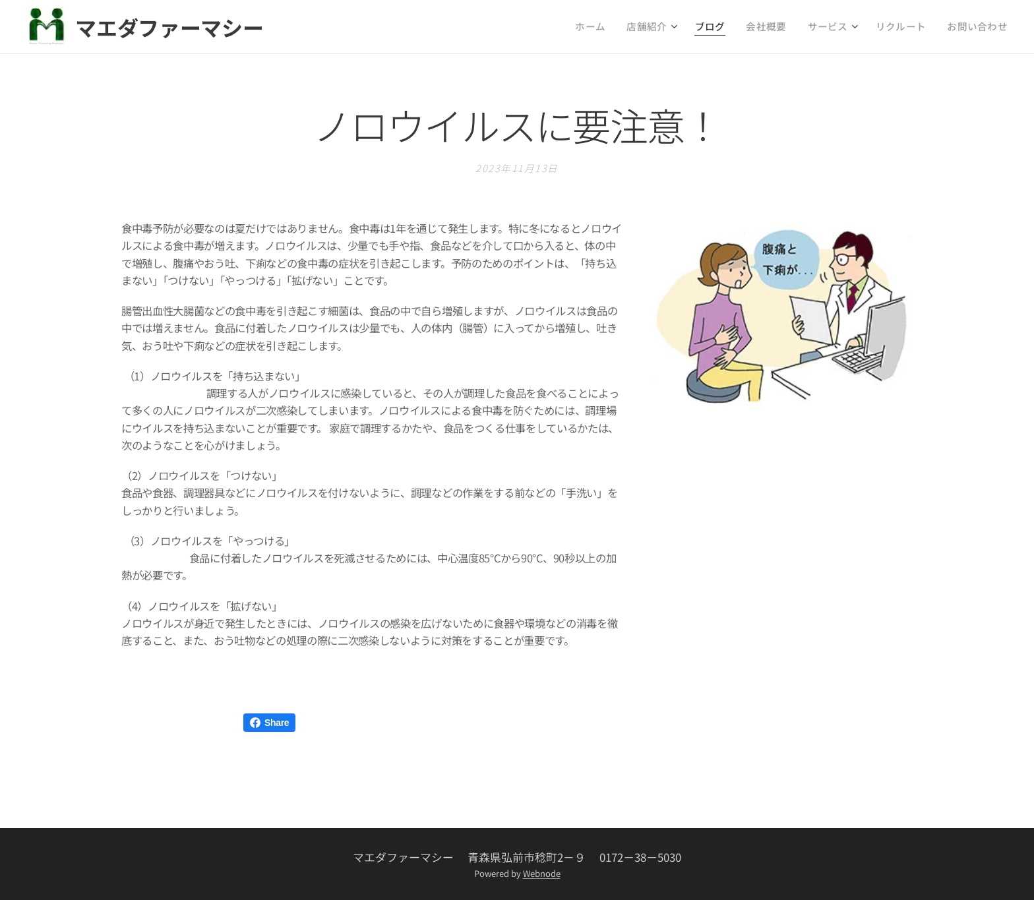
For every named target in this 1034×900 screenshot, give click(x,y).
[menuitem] (630, 27)
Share (269, 722)
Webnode (542, 873)
